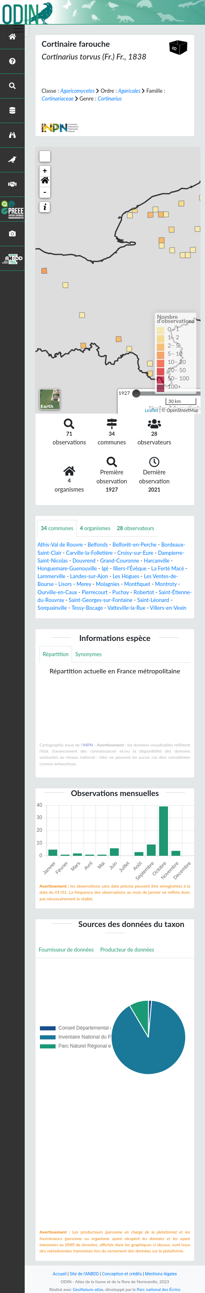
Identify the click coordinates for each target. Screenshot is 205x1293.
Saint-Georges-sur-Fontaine (101, 600)
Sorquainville (52, 607)
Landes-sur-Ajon (89, 576)
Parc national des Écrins (158, 1289)
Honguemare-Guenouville (67, 568)
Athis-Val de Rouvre (60, 544)
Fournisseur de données (66, 949)
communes (57, 528)
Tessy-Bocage (87, 607)
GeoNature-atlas (88, 1289)
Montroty (166, 584)
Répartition (56, 654)
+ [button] (45, 171)
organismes (95, 528)
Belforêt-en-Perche (134, 544)
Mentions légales (161, 1274)
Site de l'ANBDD (84, 1274)
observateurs (135, 528)
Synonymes (88, 654)
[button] (45, 181)
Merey (84, 584)
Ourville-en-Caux (57, 592)
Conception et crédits (122, 1274)
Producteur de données (127, 949)
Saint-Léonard (153, 600)
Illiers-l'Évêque (130, 568)
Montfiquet (137, 584)
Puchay (120, 592)
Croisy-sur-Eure (135, 552)
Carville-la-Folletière (89, 552)
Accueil (59, 1274)
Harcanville (156, 560)
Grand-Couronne (119, 560)
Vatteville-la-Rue (126, 607)
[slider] (136, 393)
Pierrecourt (95, 592)
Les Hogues (126, 576)
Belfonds (98, 544)
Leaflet (151, 410)
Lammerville (51, 576)
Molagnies (107, 584)
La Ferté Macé (167, 568)
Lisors (65, 584)
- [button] (45, 192)
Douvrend (84, 560)
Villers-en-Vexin (168, 607)
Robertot (144, 592)
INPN (88, 744)
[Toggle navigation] (18, 29)
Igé (105, 568)
